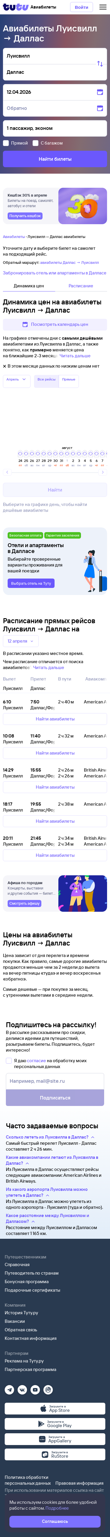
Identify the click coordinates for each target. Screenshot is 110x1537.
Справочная (17, 1264)
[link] (25, 215)
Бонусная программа (27, 1281)
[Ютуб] (35, 1388)
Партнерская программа (30, 1369)
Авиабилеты (14, 236)
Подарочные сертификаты (32, 1290)
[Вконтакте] (22, 1388)
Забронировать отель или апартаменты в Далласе (54, 273)
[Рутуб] (48, 1388)
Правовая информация (79, 1483)
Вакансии (15, 1321)
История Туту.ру (21, 1312)
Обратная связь (21, 1329)
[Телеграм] (9, 1388)
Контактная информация (31, 1338)
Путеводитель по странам (32, 1273)
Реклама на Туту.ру (24, 1361)
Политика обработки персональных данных (28, 1480)
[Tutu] (16, 7)
